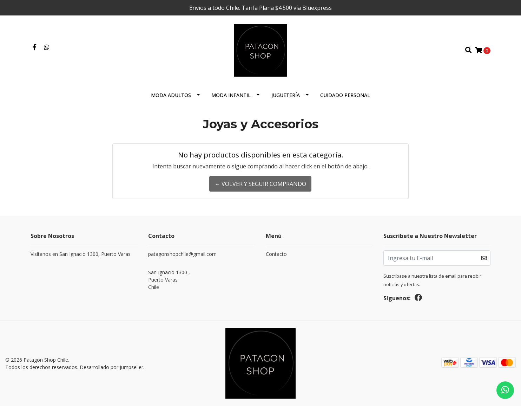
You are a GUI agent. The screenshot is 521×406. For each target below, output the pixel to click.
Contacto (276, 254)
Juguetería (285, 95)
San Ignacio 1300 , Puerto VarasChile (169, 279)
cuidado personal (345, 95)
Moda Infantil (231, 95)
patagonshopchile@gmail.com (182, 254)
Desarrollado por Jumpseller (111, 367)
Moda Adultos (171, 95)
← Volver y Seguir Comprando (260, 184)
